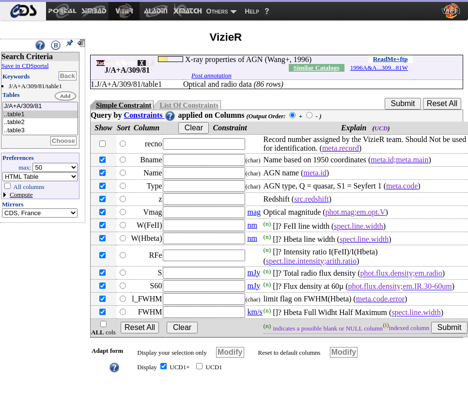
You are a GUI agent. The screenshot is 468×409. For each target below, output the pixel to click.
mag (254, 212)
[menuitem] (23, 11)
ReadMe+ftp (390, 59)
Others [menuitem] (217, 11)
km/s (254, 312)
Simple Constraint (123, 105)
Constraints (150, 115)
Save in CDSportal (25, 65)
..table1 (40, 114)
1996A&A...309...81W (379, 67)
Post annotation (211, 75)
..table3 (40, 130)
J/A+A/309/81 (40, 106)
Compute (21, 194)
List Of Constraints (188, 105)
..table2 (40, 122)
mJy (253, 272)
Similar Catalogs (317, 67)
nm (252, 225)
